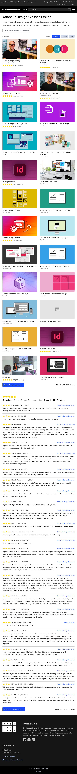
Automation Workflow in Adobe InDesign (54, 124)
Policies (38, 771)
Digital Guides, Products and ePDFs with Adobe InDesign (57, 153)
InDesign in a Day (69, 622)
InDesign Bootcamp (9, 182)
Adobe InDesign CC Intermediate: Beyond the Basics (18, 153)
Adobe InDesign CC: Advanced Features (54, 266)
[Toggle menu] (73, 9)
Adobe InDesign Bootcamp (66, 405)
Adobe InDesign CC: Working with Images (17, 348)
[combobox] (49, 9)
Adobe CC (6, 377)
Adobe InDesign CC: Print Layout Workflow (55, 210)
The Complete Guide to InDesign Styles (54, 238)
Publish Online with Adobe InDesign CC (16, 294)
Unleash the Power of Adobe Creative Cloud (18, 321)
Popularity (56, 36)
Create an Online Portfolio (49, 182)
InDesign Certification (47, 348)
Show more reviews (13, 709)
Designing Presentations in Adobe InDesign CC (19, 266)
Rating (71, 36)
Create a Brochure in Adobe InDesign (53, 294)
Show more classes (13, 385)
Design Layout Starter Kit (11, 210)
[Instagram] (33, 739)
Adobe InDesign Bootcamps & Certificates (16, 30)
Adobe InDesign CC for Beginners (14, 124)
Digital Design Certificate (11, 93)
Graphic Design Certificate (11, 238)
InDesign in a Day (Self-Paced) (50, 321)
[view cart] (71, 2)
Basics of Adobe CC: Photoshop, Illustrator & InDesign (55, 62)
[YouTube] (24, 739)
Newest (64, 36)
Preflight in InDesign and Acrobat (51, 377)
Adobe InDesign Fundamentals (51, 93)
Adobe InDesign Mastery (11, 61)
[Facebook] (29, 739)
